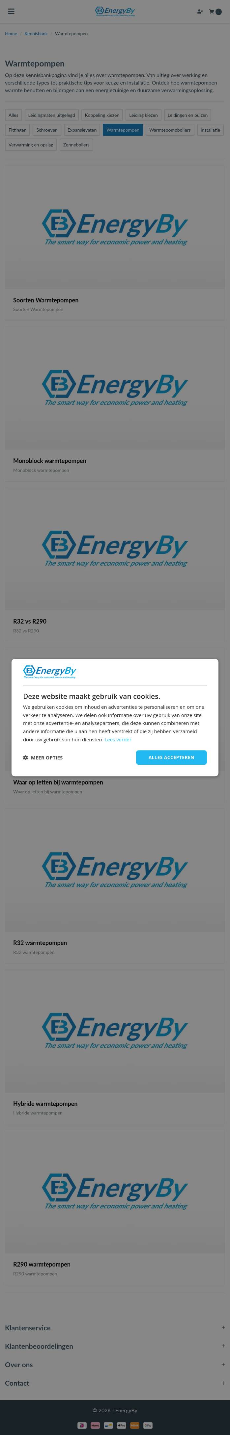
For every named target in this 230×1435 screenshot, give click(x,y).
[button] (43, 757)
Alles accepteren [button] (171, 757)
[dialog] (115, 718)
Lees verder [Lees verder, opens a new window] (117, 739)
